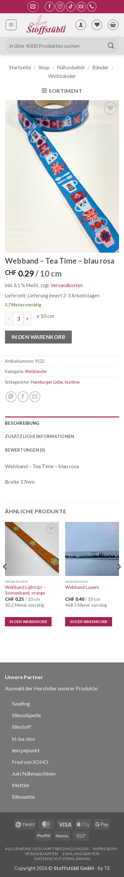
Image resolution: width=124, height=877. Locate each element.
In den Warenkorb (38, 337)
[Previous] (5, 580)
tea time (72, 382)
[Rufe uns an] (92, 6)
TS (107, 868)
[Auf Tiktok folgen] (70, 6)
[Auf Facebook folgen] (49, 6)
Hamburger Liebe (47, 382)
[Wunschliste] (97, 25)
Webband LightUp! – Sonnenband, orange (25, 590)
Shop (44, 67)
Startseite (20, 67)
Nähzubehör (71, 67)
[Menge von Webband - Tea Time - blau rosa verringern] (9, 318)
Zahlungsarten (80, 853)
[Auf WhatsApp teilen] (11, 396)
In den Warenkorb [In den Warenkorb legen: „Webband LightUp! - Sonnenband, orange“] (28, 621)
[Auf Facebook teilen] (23, 396)
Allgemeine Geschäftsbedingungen (47, 848)
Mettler (21, 785)
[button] (32, 6)
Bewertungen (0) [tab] (25, 450)
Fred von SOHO (30, 762)
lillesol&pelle (26, 715)
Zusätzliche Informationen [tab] (39, 436)
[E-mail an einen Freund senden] (34, 396)
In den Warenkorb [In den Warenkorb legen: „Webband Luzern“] (88, 621)
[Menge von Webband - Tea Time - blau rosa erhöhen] (27, 318)
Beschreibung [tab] (22, 423)
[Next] (119, 580)
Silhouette (23, 796)
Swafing (21, 703)
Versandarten (41, 853)
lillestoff (21, 726)
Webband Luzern (82, 587)
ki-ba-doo (23, 738)
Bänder (100, 67)
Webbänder (62, 76)
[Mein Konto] (80, 25)
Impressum (105, 848)
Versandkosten (67, 285)
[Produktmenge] (18, 318)
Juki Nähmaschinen (34, 773)
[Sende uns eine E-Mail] (81, 6)
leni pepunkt (26, 750)
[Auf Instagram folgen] (60, 6)
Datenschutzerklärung (62, 858)
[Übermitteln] (111, 45)
